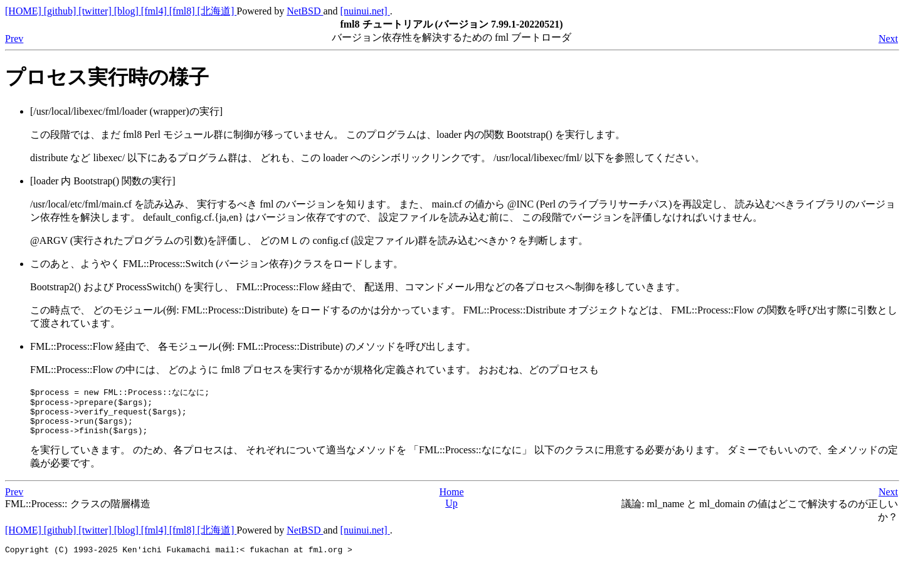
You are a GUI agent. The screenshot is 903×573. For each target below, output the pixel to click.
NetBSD (305, 11)
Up (451, 511)
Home (451, 500)
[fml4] (155, 11)
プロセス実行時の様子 (107, 77)
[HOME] (24, 11)
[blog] (127, 11)
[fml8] (183, 11)
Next (888, 38)
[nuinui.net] (365, 11)
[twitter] (96, 11)
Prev (14, 38)
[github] (61, 11)
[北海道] (217, 11)
